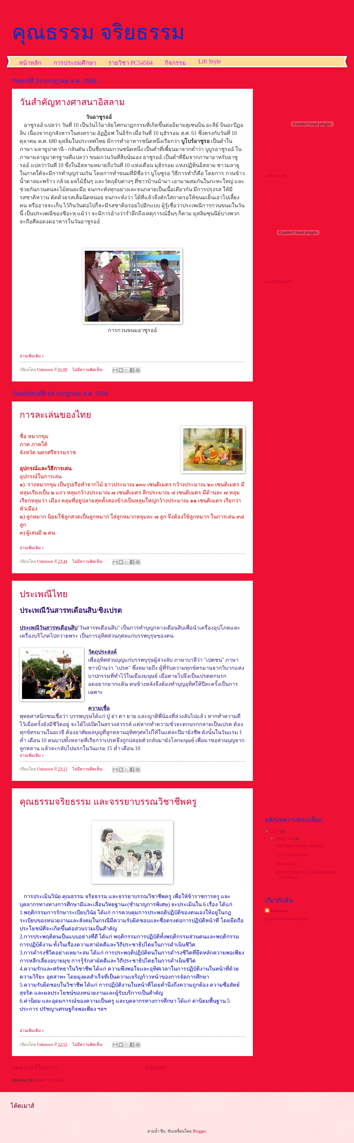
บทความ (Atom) (50, 1080)
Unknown (279, 911)
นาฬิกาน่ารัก (276, 176)
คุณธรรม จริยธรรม (98, 32)
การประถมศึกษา (75, 63)
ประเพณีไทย (44, 594)
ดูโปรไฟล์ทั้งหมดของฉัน (286, 919)
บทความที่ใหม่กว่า (35, 1067)
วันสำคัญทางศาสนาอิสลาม (72, 102)
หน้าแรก (155, 1067)
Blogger (199, 1131)
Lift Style (209, 61)
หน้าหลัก (30, 63)
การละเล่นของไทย (55, 415)
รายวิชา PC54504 (130, 63)
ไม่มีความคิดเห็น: (88, 369)
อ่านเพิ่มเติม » (32, 356)
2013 (275, 831)
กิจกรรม (175, 63)
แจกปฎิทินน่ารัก (278, 281)
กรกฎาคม (285, 838)
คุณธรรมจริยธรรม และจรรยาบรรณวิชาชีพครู (108, 801)
